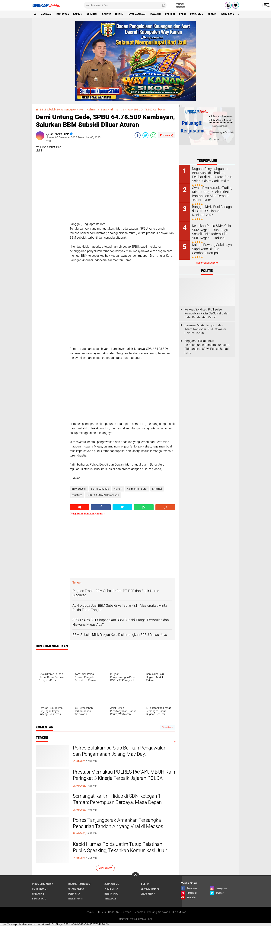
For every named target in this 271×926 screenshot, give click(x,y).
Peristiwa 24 (40, 888)
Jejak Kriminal (150, 888)
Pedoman (139, 912)
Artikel (212, 14)
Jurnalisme (111, 883)
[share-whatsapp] (153, 135)
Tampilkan (167, 727)
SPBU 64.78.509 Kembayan (150, 109)
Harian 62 (38, 893)
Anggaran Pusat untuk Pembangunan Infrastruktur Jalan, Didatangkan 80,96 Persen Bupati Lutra (207, 346)
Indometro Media (42, 883)
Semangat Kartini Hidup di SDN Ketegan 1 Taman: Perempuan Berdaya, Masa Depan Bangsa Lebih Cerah (117, 802)
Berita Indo (111, 893)
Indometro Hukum (79, 883)
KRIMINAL (92, 14)
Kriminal (114, 109)
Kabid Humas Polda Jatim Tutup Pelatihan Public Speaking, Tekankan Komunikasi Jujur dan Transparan (120, 850)
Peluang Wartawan (158, 912)
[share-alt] (79, 507)
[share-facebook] (138, 135)
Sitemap (126, 912)
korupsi (170, 14)
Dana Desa (227, 14)
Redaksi (89, 912)
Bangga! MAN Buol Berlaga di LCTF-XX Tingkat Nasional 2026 (211, 210)
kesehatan (196, 14)
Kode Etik (113, 912)
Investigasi (75, 898)
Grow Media (148, 893)
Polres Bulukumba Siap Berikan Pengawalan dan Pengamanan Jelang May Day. (119, 751)
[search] (125, 5)
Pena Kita (74, 893)
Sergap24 (110, 898)
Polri (182, 14)
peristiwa (62, 14)
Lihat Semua (105, 868)
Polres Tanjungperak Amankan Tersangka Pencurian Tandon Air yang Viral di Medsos (118, 823)
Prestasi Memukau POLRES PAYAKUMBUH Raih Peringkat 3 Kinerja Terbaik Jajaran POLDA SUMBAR (124, 778)
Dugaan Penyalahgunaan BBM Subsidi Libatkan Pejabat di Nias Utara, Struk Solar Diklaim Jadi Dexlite (212, 174)
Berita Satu (39, 898)
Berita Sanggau (66, 109)
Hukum (119, 14)
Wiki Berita (111, 888)
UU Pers (101, 912)
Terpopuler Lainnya (207, 263)
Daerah (77, 14)
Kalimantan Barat (97, 109)
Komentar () (166, 135)
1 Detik (145, 883)
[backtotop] (135, 876)
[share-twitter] (145, 135)
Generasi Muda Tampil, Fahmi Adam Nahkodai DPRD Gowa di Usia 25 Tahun (205, 329)
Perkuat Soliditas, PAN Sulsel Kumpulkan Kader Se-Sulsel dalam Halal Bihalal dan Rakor (207, 313)
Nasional (46, 14)
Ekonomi (155, 14)
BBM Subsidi (47, 109)
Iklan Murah (179, 912)
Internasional (137, 14)
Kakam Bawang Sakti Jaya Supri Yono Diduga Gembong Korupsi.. (211, 248)
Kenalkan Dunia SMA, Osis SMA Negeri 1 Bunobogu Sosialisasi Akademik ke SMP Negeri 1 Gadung (211, 231)
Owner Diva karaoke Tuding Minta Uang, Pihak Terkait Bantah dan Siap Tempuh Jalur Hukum (210, 193)
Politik (106, 14)
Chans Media (76, 888)
